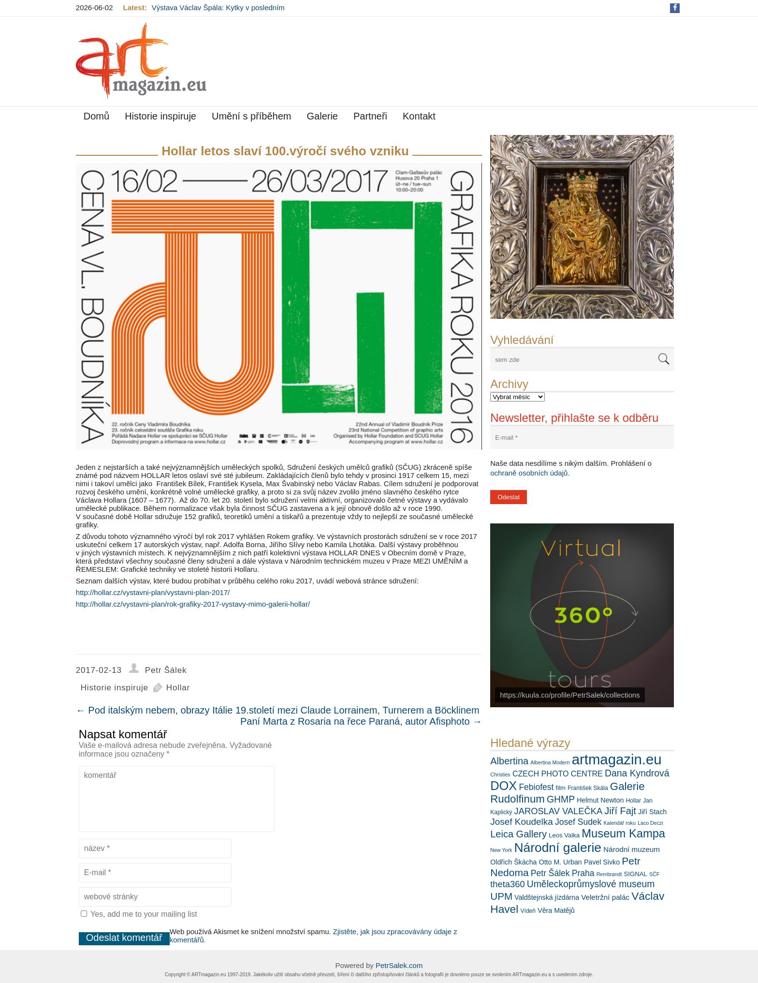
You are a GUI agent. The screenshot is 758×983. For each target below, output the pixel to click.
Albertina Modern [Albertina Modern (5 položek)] (549, 762)
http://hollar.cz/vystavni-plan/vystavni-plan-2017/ (153, 592)
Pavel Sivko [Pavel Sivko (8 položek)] (602, 862)
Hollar (178, 687)
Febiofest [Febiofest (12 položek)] (536, 787)
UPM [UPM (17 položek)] (501, 896)
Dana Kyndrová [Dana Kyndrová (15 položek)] (637, 773)
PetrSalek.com (399, 965)
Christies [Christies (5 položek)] (500, 774)
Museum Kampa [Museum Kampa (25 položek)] (623, 833)
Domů (96, 116)
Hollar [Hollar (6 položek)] (633, 800)
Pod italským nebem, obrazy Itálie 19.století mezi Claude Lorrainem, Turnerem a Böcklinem (278, 710)
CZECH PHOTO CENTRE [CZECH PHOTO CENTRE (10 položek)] (557, 773)
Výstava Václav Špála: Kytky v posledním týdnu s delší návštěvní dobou (218, 11)
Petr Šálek (166, 670)
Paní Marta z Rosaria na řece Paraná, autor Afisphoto (361, 721)
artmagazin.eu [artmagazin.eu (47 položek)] (617, 759)
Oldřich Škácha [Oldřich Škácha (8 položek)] (513, 862)
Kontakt (419, 116)
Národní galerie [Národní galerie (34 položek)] (557, 847)
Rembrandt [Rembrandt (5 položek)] (609, 874)
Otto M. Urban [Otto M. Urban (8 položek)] (560, 862)
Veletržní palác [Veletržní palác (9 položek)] (605, 897)
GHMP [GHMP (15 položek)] (561, 799)
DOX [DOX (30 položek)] (503, 785)
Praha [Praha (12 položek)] (583, 873)
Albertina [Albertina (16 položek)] (509, 761)
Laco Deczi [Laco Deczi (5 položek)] (650, 823)
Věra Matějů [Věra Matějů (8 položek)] (556, 910)
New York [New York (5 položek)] (501, 850)
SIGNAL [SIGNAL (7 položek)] (635, 874)
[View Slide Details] (582, 227)
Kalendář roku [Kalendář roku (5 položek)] (620, 823)
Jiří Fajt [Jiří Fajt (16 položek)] (620, 810)
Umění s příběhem (252, 116)
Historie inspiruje (160, 116)
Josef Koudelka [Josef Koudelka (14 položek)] (521, 822)
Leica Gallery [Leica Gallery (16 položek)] (518, 834)
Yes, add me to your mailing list (139, 914)
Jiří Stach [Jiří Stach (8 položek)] (652, 812)
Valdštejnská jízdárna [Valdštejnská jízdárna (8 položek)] (546, 897)
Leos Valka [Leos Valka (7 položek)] (564, 835)
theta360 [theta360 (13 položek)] (507, 884)
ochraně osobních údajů (529, 473)
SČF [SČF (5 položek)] (654, 874)
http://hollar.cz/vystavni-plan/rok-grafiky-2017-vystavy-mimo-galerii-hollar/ (193, 604)
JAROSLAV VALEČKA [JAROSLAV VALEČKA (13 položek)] (558, 811)
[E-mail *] (582, 437)
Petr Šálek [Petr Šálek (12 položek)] (550, 873)
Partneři (370, 116)
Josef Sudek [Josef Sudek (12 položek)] (578, 822)
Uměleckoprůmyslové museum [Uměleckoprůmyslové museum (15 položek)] (591, 884)
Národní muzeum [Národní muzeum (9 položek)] (631, 849)
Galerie (322, 116)
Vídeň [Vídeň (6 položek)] (528, 911)
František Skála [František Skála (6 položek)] (588, 788)
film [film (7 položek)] (561, 787)
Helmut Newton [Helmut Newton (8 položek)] (600, 800)
